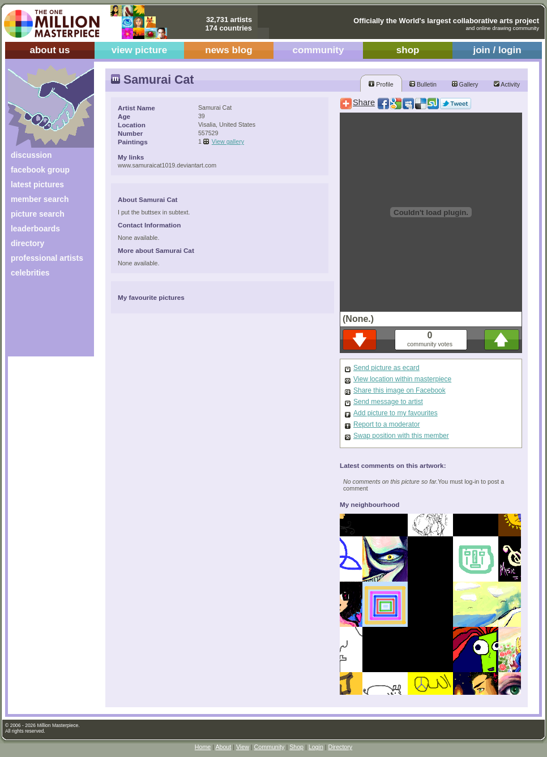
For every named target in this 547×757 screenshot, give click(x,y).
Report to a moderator (386, 424)
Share (364, 102)
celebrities (30, 272)
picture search (38, 213)
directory (27, 243)
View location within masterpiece (402, 379)
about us (49, 50)
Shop (296, 746)
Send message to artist (388, 402)
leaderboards (35, 228)
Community (269, 746)
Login (316, 746)
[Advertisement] (43, 321)
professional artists (47, 258)
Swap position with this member (401, 436)
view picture (140, 50)
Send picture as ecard (386, 368)
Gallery (465, 84)
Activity (507, 84)
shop (408, 50)
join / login (497, 50)
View (242, 746)
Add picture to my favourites (395, 413)
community (318, 50)
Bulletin (423, 84)
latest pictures (37, 184)
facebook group (40, 169)
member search (40, 199)
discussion (31, 155)
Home (203, 746)
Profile (381, 84)
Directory (340, 746)
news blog (228, 50)
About (223, 746)
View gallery (228, 141)
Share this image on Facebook (399, 390)
